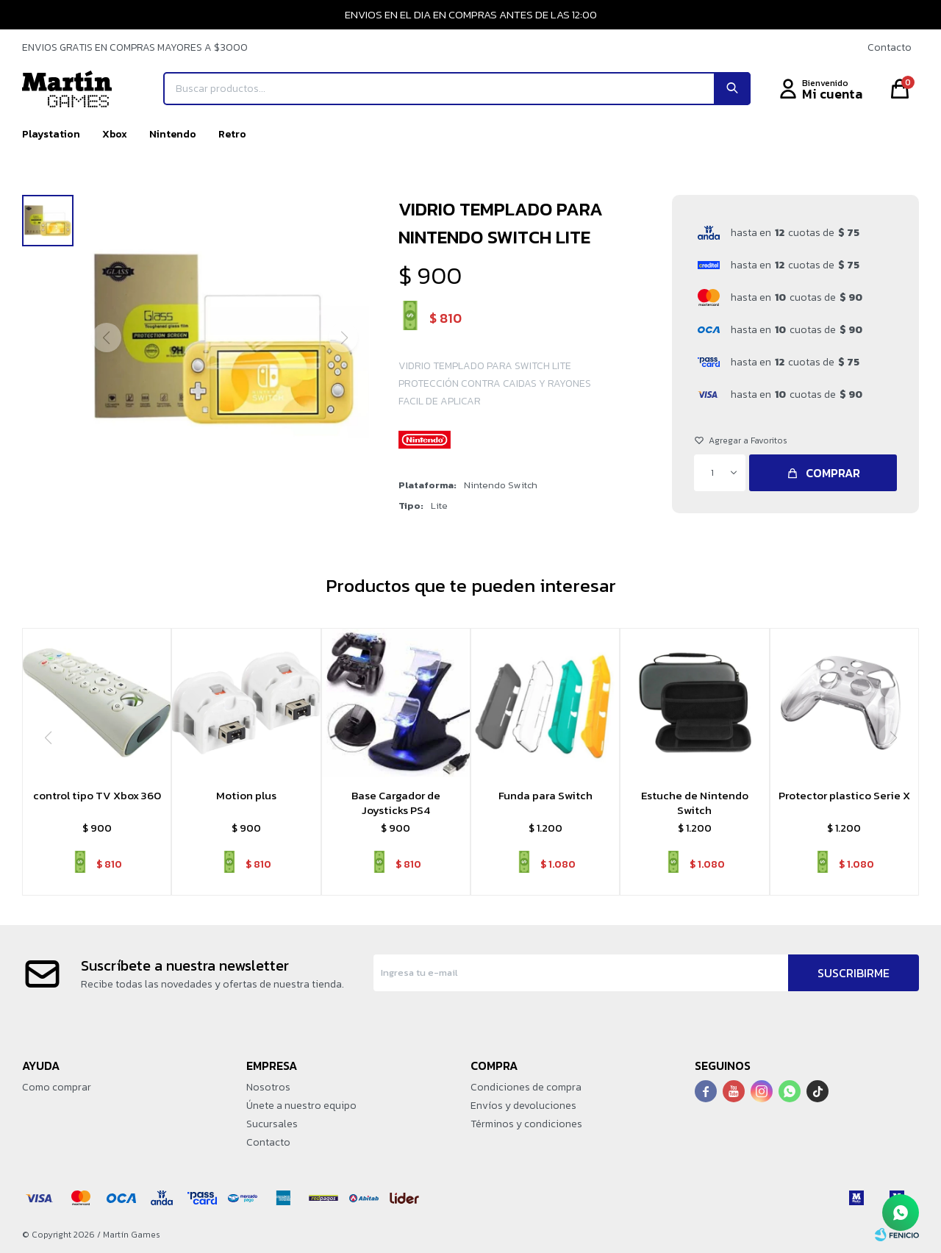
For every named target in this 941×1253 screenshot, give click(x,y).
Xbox (114, 134)
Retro (232, 134)
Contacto (889, 47)
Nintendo (172, 134)
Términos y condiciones (526, 1124)
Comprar (833, 473)
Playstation (51, 134)
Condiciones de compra (526, 1087)
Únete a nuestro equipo (301, 1105)
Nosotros (268, 1087)
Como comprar (56, 1087)
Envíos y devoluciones (523, 1105)
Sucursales (272, 1124)
